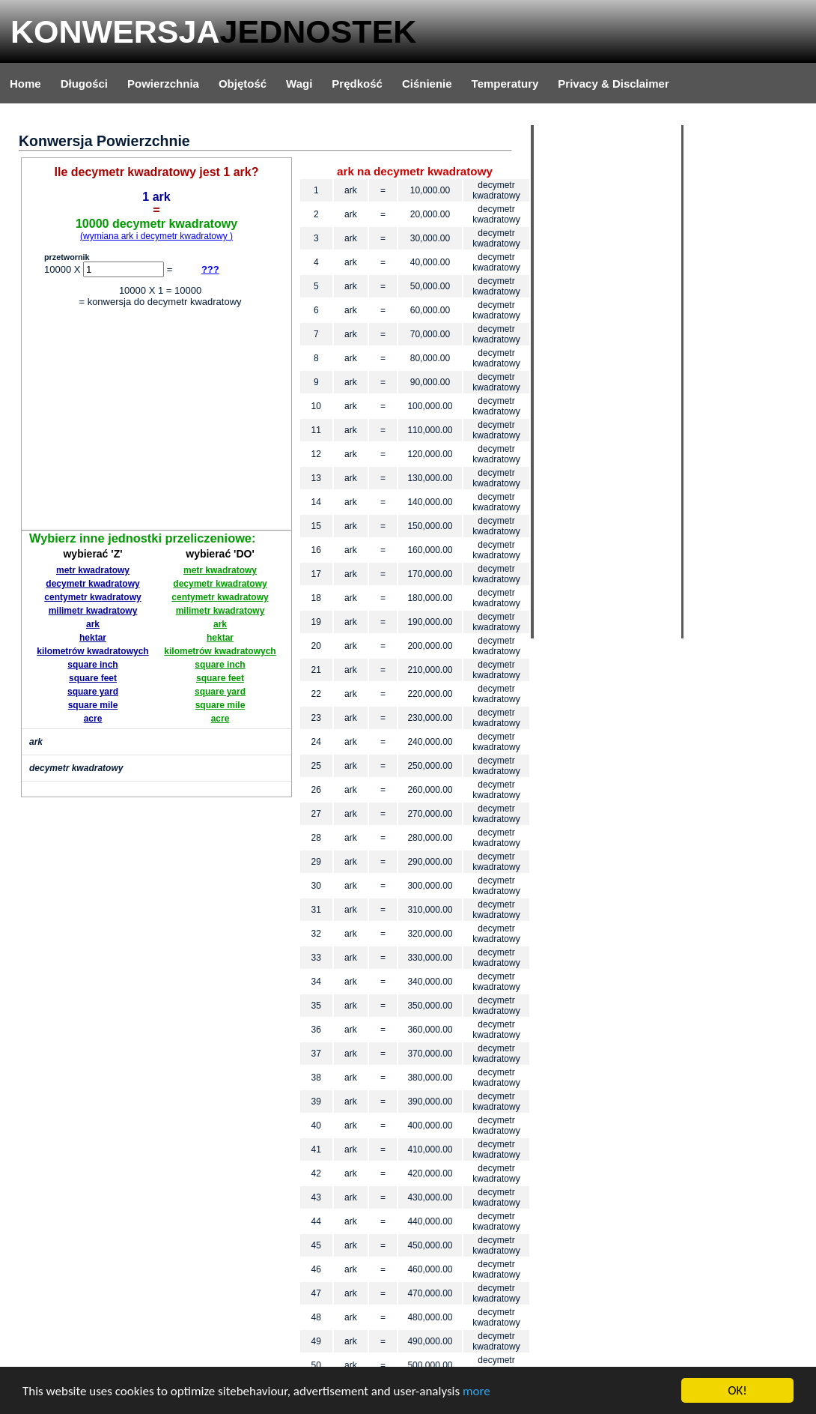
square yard (92, 691)
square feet (93, 678)
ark (93, 624)
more (476, 1391)
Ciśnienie (427, 83)
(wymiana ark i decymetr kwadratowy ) (156, 236)
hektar (92, 637)
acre (93, 718)
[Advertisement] (156, 421)
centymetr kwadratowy (92, 597)
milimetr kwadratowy (93, 610)
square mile (93, 705)
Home (25, 83)
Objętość (243, 83)
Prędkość (357, 83)
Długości (84, 83)
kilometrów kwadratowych (92, 651)
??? (210, 269)
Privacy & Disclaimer (613, 83)
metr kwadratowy (93, 570)
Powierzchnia (163, 83)
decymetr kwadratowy (92, 583)
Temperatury (505, 83)
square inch (92, 664)
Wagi (299, 83)
